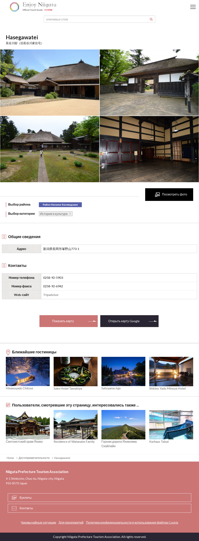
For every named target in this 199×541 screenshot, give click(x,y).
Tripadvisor (51, 294)
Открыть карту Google (123, 321)
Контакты (26, 508)
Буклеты (26, 497)
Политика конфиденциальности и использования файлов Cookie (132, 522)
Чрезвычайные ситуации (38, 522)
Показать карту (63, 321)
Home (10, 457)
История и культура (53, 214)
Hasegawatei (62, 457)
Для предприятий (71, 522)
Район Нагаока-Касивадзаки (60, 204)
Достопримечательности (34, 457)
